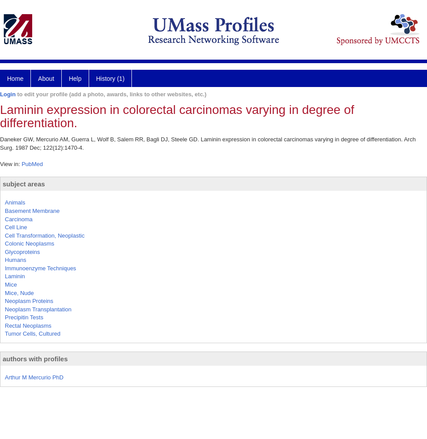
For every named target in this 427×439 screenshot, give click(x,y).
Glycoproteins (22, 252)
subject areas (24, 184)
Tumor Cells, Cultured (32, 333)
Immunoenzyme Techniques (40, 268)
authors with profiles (35, 359)
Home (15, 78)
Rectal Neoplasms (28, 325)
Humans (15, 260)
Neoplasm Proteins (29, 301)
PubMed (32, 164)
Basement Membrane (32, 211)
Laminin (15, 276)
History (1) (110, 78)
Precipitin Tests (24, 317)
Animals (15, 202)
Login (7, 94)
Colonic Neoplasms (29, 243)
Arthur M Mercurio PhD (34, 377)
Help (75, 78)
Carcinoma (19, 219)
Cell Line (16, 227)
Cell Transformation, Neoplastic (45, 235)
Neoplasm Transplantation (38, 309)
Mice (11, 284)
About (46, 78)
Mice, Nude (19, 293)
